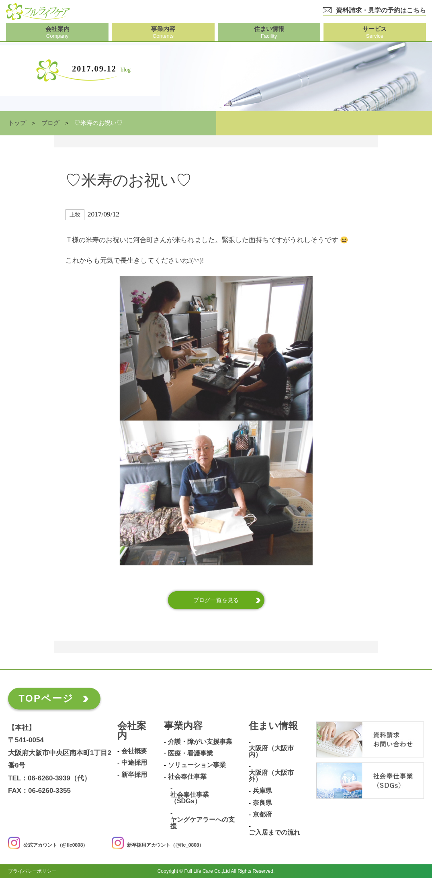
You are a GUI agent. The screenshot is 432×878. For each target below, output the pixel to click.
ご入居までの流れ (274, 832)
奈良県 (262, 802)
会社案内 (131, 731)
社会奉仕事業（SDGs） (189, 797)
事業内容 (183, 726)
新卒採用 (134, 774)
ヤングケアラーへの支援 (202, 822)
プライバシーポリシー (32, 871)
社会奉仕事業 (187, 776)
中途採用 (134, 762)
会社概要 (134, 750)
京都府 (262, 814)
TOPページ (46, 698)
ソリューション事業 (197, 765)
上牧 (75, 215)
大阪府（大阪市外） (271, 775)
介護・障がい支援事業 (200, 741)
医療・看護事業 (190, 753)
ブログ (50, 123)
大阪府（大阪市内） (271, 751)
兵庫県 (262, 790)
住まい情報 (273, 726)
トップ (17, 123)
